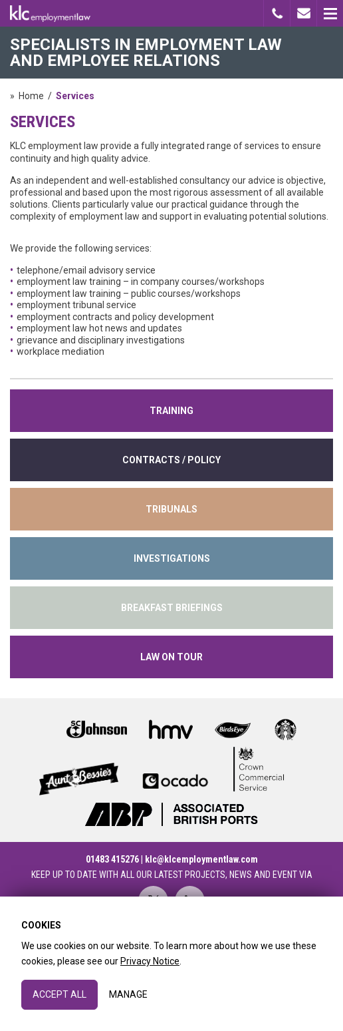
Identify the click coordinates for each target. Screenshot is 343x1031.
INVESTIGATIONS (172, 558)
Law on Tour (171, 657)
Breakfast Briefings (172, 607)
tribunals (171, 509)
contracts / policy (171, 460)
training (171, 410)
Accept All (59, 994)
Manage (128, 994)
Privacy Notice (149, 961)
